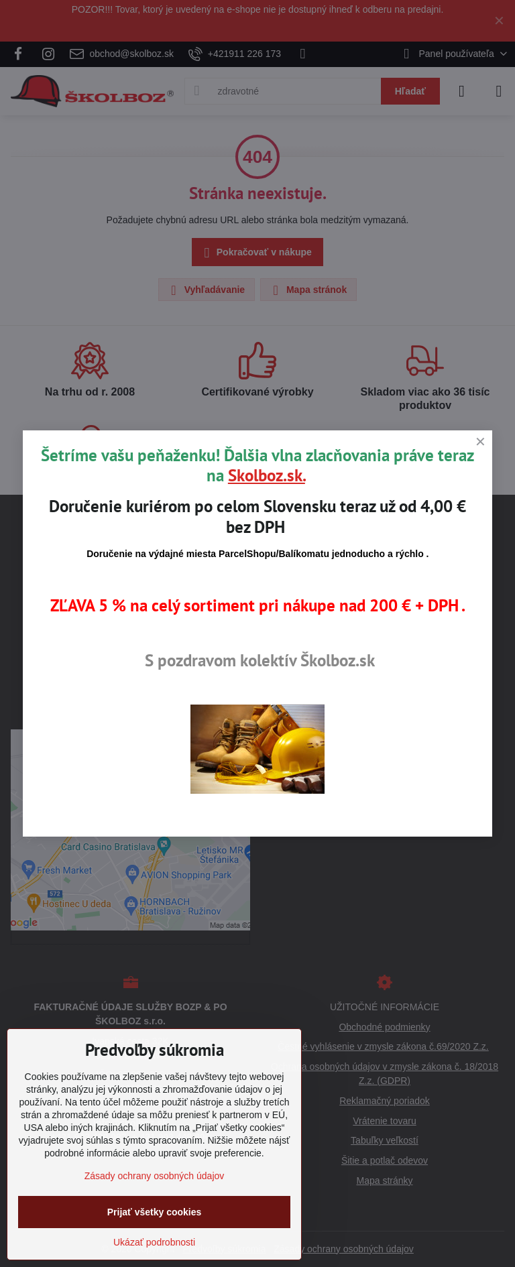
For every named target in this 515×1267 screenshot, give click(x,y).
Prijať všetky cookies (154, 1212)
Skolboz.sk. (266, 475)
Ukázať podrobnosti (154, 1242)
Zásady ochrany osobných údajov (154, 1175)
